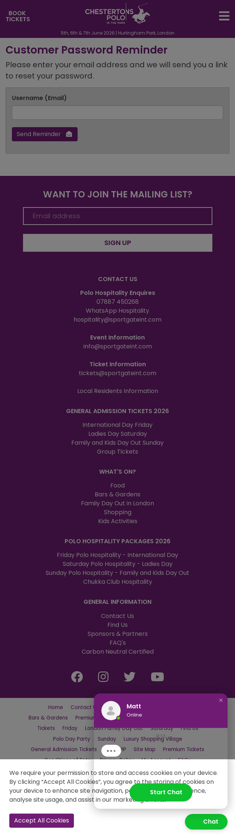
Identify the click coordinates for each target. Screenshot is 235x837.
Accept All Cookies (41, 820)
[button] (221, 706)
